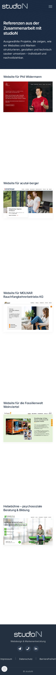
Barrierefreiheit (48, 659)
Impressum (6, 659)
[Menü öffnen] (50, 5)
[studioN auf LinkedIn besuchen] (36, 649)
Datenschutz (25, 659)
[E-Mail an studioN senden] (20, 649)
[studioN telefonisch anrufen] (28, 649)
